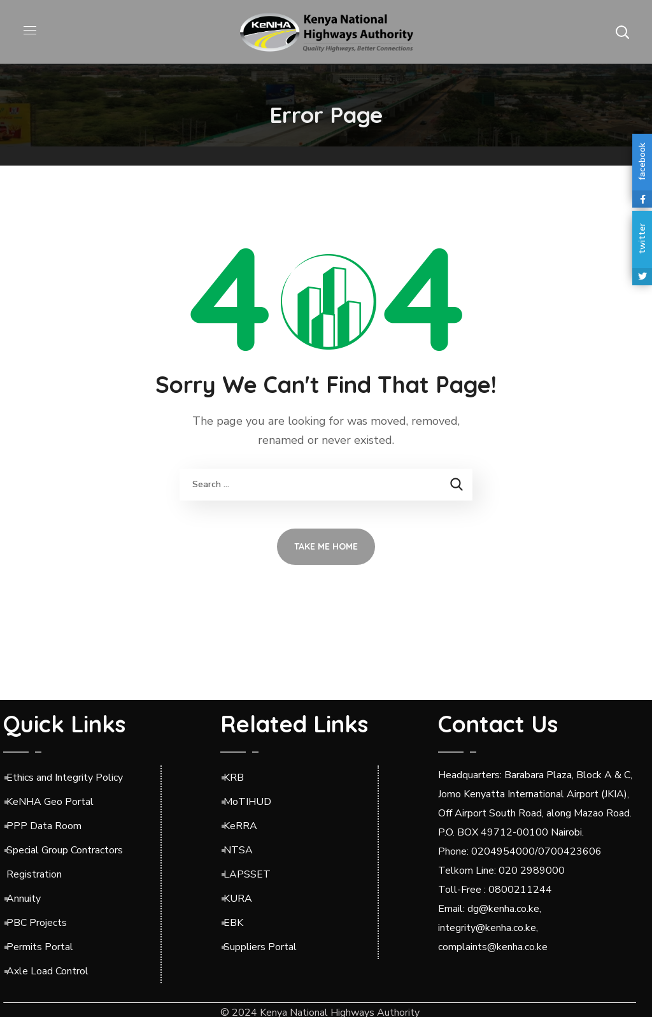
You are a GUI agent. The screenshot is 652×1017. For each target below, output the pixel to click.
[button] (622, 32)
